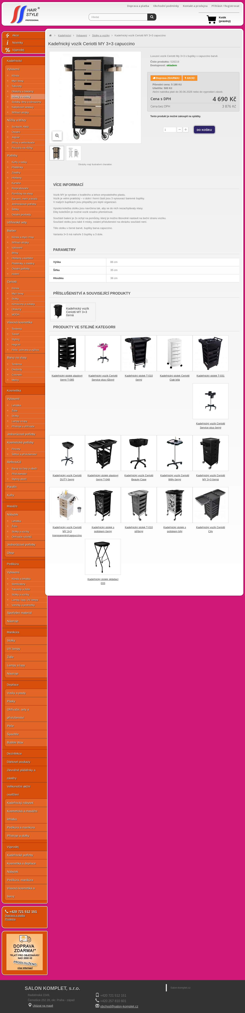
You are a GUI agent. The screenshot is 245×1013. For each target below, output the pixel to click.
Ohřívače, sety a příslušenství (18, 713)
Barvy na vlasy (17, 357)
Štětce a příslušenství (24, 454)
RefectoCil (14, 462)
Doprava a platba (138, 5)
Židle (14, 410)
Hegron (16, 344)
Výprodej (14, 50)
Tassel (15, 334)
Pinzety (16, 448)
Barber (11, 230)
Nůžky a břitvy (16, 120)
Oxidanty (17, 369)
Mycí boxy (18, 80)
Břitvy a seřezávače (23, 142)
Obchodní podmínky (166, 5)
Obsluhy (16, 309)
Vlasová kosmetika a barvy (21, 892)
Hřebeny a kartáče (22, 258)
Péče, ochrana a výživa (25, 349)
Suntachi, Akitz (20, 126)
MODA (16, 314)
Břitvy (15, 252)
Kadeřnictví (14, 60)
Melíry (15, 379)
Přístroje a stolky (18, 835)
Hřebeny (17, 177)
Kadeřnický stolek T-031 (211, 375)
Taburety (17, 86)
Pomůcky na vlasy (22, 193)
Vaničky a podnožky (23, 605)
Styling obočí (19, 479)
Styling (16, 339)
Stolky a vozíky (21, 96)
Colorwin (17, 374)
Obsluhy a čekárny (22, 91)
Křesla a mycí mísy (23, 237)
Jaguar (16, 137)
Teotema (17, 328)
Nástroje (12, 621)
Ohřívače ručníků (22, 536)
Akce (12, 35)
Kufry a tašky (19, 162)
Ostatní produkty (21, 214)
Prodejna (10, 919)
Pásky (11, 701)
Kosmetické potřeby (20, 442)
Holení (15, 273)
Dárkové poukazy (18, 761)
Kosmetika (14, 390)
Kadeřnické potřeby (20, 855)
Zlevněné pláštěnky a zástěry (21, 774)
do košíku (204, 130)
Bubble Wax (15, 742)
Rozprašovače (20, 188)
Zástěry (16, 172)
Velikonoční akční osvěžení (18, 790)
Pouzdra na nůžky (22, 147)
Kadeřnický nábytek (20, 802)
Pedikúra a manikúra (21, 827)
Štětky (15, 209)
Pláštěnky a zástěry (23, 263)
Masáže (12, 506)
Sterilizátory (18, 584)
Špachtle (13, 734)
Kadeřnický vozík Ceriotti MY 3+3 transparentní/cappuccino (67, 531)
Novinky (14, 42)
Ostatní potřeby (21, 268)
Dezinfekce (14, 753)
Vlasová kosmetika (19, 322)
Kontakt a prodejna (195, 5)
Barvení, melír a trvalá (24, 198)
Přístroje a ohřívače (23, 426)
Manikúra (13, 632)
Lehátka (16, 405)
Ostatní (16, 131)
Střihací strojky (20, 112)
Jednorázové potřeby (24, 204)
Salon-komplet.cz (180, 987)
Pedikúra (13, 564)
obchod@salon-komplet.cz (119, 1006)
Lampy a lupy (19, 421)
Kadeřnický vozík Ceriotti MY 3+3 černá (77, 312)
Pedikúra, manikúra (20, 880)
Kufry (10, 495)
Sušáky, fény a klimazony (26, 101)
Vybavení (13, 69)
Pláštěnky (17, 167)
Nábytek (12, 514)
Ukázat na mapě (43, 1005)
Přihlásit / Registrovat (225, 5)
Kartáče (16, 183)
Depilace (13, 684)
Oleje (10, 552)
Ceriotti (12, 281)
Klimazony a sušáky (23, 303)
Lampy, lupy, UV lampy (25, 599)
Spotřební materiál (19, 612)
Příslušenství (19, 473)
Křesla (15, 75)
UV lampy (13, 648)
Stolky (15, 298)
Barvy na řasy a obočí (24, 468)
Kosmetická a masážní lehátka (22, 815)
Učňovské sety (17, 222)
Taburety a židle (21, 589)
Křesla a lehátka (21, 578)
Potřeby (12, 155)
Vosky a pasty (16, 693)
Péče (10, 725)
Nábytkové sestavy (23, 107)
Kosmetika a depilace (21, 863)
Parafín (12, 486)
